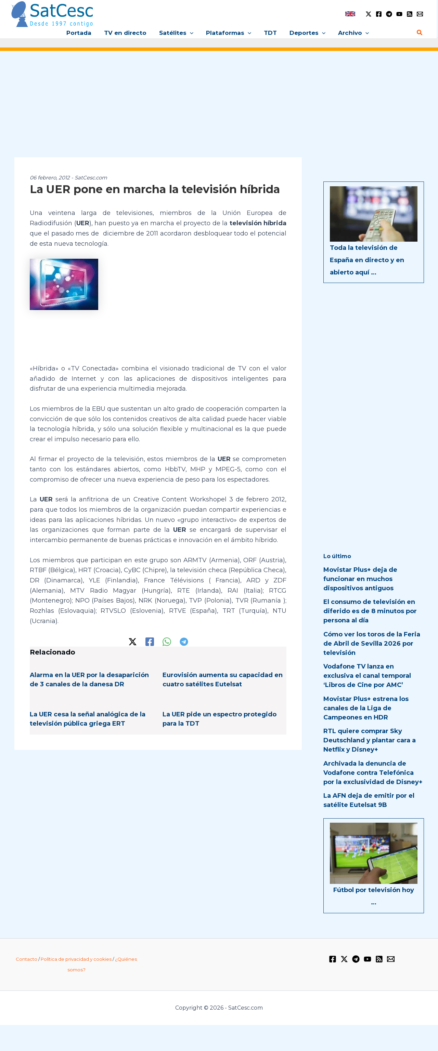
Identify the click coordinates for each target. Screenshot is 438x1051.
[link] (350, 14)
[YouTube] (399, 14)
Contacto (26, 959)
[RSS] (410, 14)
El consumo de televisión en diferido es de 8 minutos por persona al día (370, 611)
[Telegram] (389, 14)
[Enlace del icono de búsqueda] (420, 32)
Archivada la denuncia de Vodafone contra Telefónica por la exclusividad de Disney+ (373, 773)
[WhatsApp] (167, 641)
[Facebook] (379, 14)
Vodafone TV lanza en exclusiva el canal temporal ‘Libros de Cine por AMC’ (367, 676)
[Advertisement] (219, 109)
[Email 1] (420, 14)
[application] (191, 33)
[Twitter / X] (368, 14)
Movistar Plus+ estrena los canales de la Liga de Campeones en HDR (366, 708)
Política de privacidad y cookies (76, 959)
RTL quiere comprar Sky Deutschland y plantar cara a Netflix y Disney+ (369, 740)
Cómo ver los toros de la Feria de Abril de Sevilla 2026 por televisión (371, 644)
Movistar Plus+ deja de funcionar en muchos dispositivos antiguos (360, 579)
